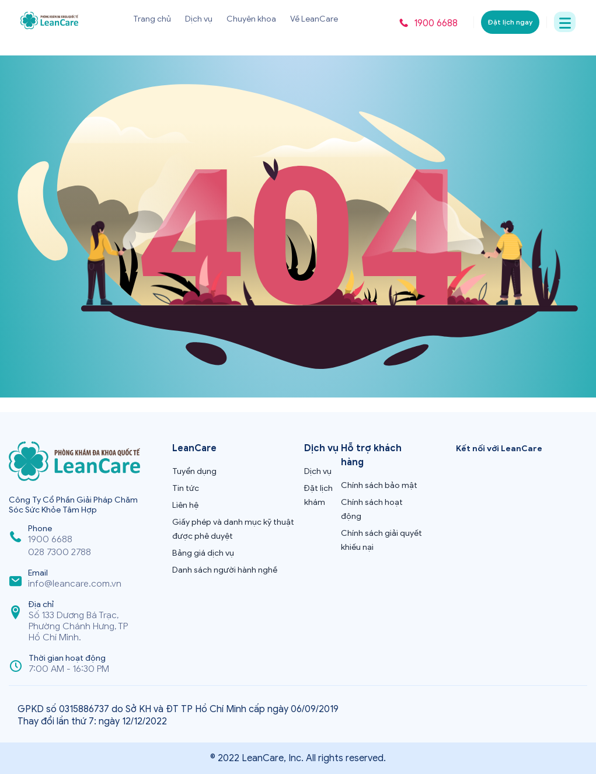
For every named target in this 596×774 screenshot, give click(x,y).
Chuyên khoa (251, 19)
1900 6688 (50, 539)
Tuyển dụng (194, 471)
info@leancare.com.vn (74, 584)
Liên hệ (185, 505)
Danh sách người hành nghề (224, 570)
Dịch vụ (198, 19)
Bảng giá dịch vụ (203, 553)
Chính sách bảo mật (379, 485)
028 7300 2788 (59, 552)
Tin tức (185, 488)
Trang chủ (152, 19)
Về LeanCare (314, 19)
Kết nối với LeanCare (499, 449)
